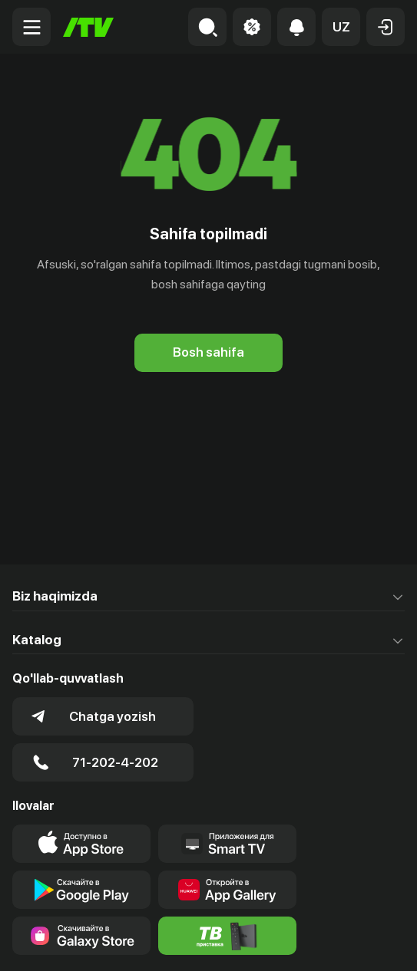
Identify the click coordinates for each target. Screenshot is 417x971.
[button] (341, 27)
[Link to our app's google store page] (81, 890)
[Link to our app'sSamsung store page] (81, 936)
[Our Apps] (227, 844)
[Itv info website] (227, 936)
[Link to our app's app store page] (81, 844)
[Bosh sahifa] (88, 27)
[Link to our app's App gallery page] (227, 890)
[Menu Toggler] (31, 27)
